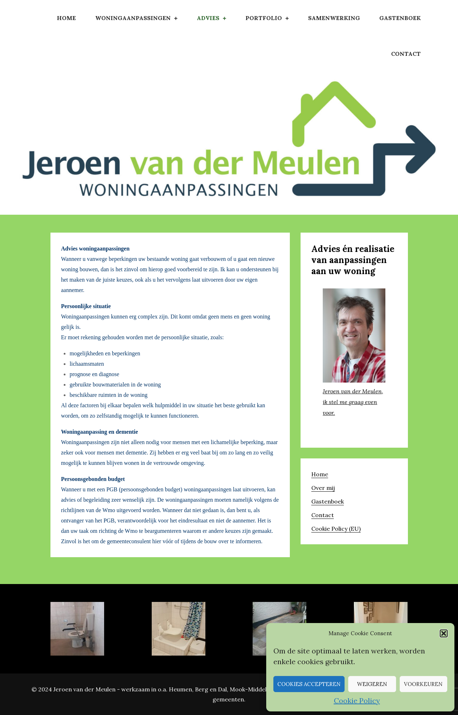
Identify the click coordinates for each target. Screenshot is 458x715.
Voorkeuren (423, 684)
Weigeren (372, 684)
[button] (443, 633)
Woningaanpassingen (133, 17)
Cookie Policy (357, 700)
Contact (406, 53)
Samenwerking (334, 17)
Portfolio (263, 17)
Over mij (323, 487)
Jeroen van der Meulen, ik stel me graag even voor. (353, 402)
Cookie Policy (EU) (336, 528)
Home (66, 17)
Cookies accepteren (309, 684)
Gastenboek (400, 17)
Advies (208, 17)
